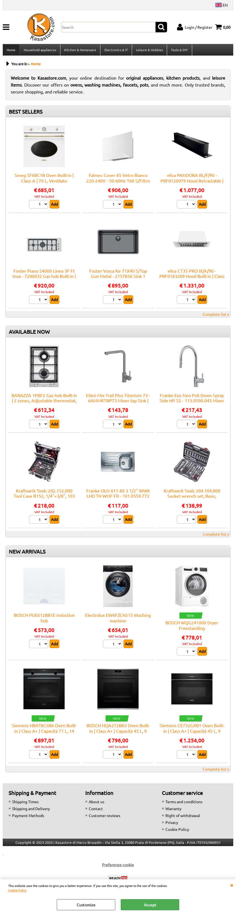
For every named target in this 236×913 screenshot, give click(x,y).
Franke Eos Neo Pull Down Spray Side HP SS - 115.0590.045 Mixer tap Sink (192, 402)
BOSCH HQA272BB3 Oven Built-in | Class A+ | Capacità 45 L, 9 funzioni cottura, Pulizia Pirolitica (118, 732)
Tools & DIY (178, 50)
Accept (150, 904)
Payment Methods (28, 817)
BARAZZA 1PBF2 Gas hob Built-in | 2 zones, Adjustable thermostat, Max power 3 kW (44, 402)
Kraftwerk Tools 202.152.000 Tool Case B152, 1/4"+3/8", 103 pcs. (44, 497)
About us (96, 803)
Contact (96, 810)
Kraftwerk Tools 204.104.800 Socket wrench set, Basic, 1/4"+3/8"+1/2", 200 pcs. (192, 497)
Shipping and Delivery (31, 810)
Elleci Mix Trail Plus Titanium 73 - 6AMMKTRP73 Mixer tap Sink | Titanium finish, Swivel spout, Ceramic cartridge (118, 405)
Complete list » (216, 315)
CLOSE (231, 885)
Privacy (171, 823)
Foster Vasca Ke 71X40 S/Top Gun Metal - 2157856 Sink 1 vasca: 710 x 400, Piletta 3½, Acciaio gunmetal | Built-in (118, 280)
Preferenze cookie (118, 866)
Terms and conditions (183, 803)
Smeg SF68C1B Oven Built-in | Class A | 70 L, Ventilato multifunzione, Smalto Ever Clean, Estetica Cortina (44, 185)
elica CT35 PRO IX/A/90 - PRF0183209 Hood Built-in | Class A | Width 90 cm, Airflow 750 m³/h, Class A (191, 280)
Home (11, 50)
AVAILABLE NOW (29, 333)
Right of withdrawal (182, 817)
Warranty (173, 810)
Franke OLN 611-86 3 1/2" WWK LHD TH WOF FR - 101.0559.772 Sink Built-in (118, 497)
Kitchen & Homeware (80, 50)
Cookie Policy (17, 890)
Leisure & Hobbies (148, 50)
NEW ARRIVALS (27, 553)
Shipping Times (25, 803)
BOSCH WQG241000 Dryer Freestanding (191, 626)
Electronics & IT (115, 50)
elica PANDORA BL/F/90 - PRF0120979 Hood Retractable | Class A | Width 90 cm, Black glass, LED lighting (191, 185)
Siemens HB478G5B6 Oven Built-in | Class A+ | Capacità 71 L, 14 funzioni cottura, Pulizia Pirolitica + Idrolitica (44, 735)
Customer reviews (104, 817)
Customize (86, 904)
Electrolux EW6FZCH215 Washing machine (118, 619)
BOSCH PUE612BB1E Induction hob (44, 619)
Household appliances (39, 50)
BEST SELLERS (25, 113)
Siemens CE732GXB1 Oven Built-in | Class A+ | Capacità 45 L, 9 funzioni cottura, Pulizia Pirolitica (192, 732)
